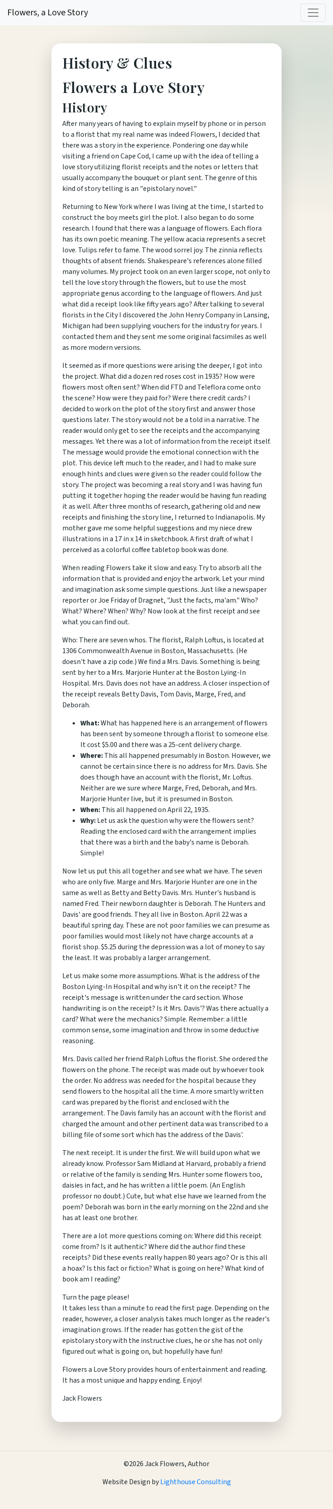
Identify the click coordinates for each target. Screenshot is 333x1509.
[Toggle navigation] (313, 13)
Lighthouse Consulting (195, 1482)
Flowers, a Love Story (47, 12)
